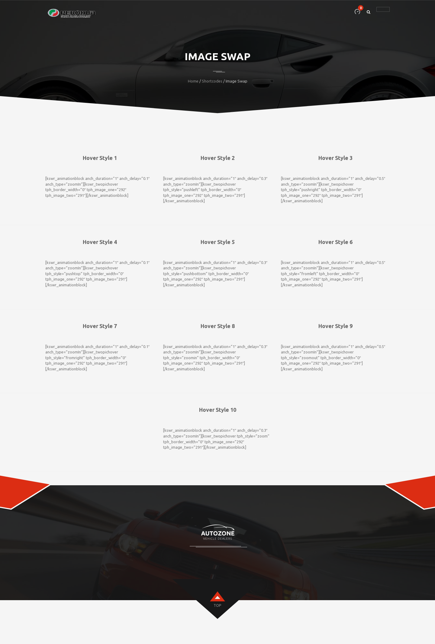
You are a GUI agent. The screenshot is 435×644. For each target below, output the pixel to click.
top (217, 605)
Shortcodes (212, 81)
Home (193, 81)
